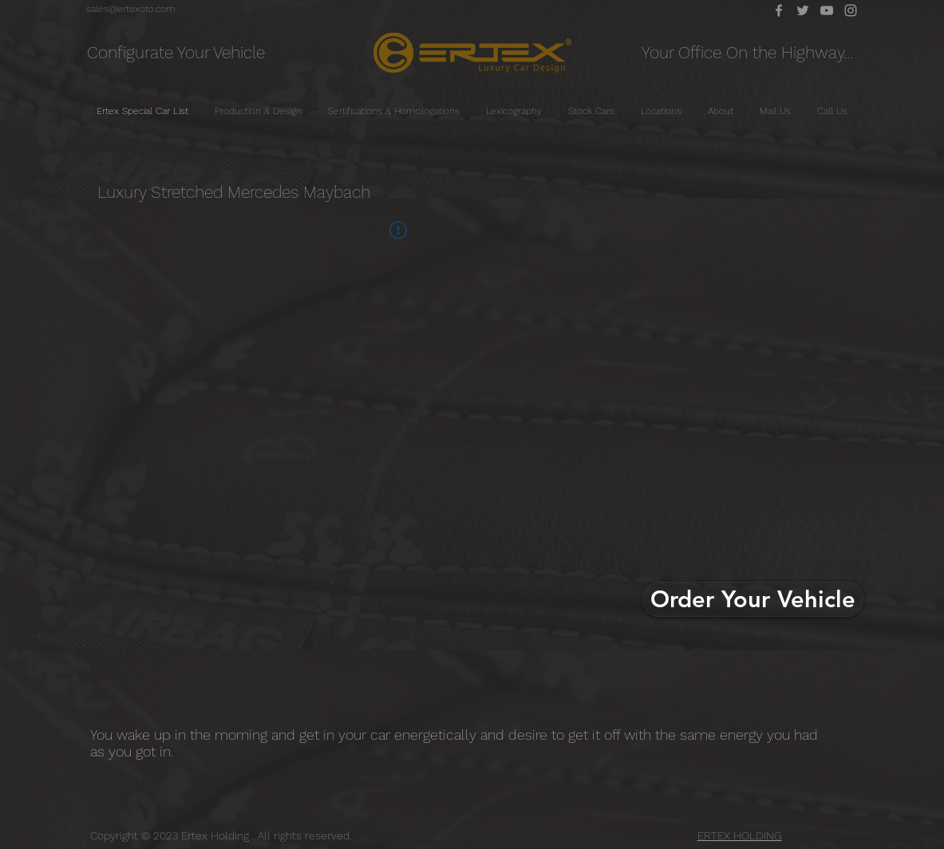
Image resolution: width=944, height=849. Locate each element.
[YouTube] (827, 10)
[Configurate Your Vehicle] (176, 53)
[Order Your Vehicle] (752, 599)
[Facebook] (779, 10)
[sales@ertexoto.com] (131, 8)
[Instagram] (851, 10)
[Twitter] (803, 10)
